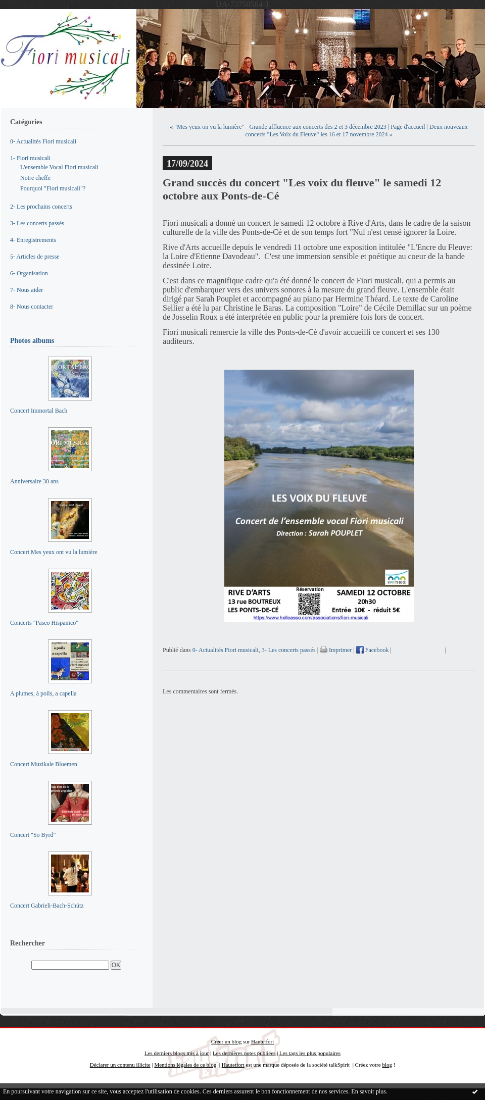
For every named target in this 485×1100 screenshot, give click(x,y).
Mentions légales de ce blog (185, 1065)
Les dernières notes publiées (244, 1053)
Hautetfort (262, 1041)
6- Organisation (29, 273)
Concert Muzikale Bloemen (43, 764)
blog (387, 1065)
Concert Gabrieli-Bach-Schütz (47, 905)
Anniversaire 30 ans (34, 481)
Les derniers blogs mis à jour (176, 1053)
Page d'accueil (408, 126)
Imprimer (336, 650)
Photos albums (32, 340)
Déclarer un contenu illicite (120, 1065)
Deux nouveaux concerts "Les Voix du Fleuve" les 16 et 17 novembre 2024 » (357, 130)
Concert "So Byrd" (33, 834)
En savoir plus (368, 1091)
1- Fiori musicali (30, 158)
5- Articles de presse (35, 256)
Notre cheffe (35, 177)
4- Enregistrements (33, 239)
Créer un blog (226, 1041)
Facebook (372, 650)
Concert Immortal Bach (38, 410)
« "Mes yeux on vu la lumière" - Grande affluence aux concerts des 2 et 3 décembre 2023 (278, 126)
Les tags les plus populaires (310, 1053)
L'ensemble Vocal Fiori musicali (59, 167)
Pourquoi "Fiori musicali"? (52, 188)
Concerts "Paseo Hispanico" (44, 622)
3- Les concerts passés (37, 223)
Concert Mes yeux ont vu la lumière (54, 552)
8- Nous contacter (31, 306)
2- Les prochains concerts (41, 206)
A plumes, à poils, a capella (43, 693)
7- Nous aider (26, 289)
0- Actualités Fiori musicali (43, 141)
